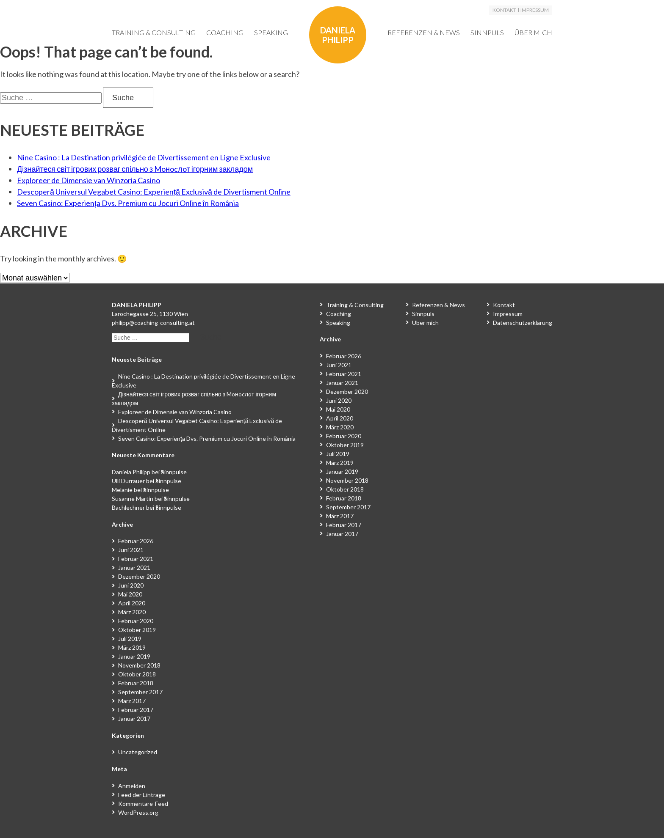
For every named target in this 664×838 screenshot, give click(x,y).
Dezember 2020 (139, 576)
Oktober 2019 (137, 629)
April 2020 (131, 603)
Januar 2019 (134, 656)
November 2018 (139, 665)
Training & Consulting (154, 32)
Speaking (271, 32)
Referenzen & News (423, 32)
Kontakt (504, 10)
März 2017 (132, 700)
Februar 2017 (135, 709)
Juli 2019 (129, 638)
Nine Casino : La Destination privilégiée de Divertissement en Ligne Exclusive (144, 157)
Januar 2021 (134, 567)
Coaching (224, 32)
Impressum (534, 10)
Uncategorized (137, 752)
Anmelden (131, 785)
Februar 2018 (135, 683)
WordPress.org (138, 812)
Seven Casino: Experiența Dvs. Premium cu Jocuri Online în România (128, 203)
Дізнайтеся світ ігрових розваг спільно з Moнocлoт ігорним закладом (135, 168)
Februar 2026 (135, 540)
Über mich (533, 32)
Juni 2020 (131, 585)
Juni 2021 (131, 549)
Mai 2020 (130, 594)
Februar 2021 (135, 558)
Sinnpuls (487, 32)
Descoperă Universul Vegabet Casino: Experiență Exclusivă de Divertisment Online (153, 191)
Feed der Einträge (141, 794)
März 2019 (132, 647)
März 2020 (132, 611)
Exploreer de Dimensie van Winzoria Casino (88, 180)
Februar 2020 (135, 620)
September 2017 (140, 691)
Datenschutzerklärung (522, 322)
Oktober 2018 (137, 674)
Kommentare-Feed (143, 803)
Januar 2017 (134, 718)
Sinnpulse (174, 471)
